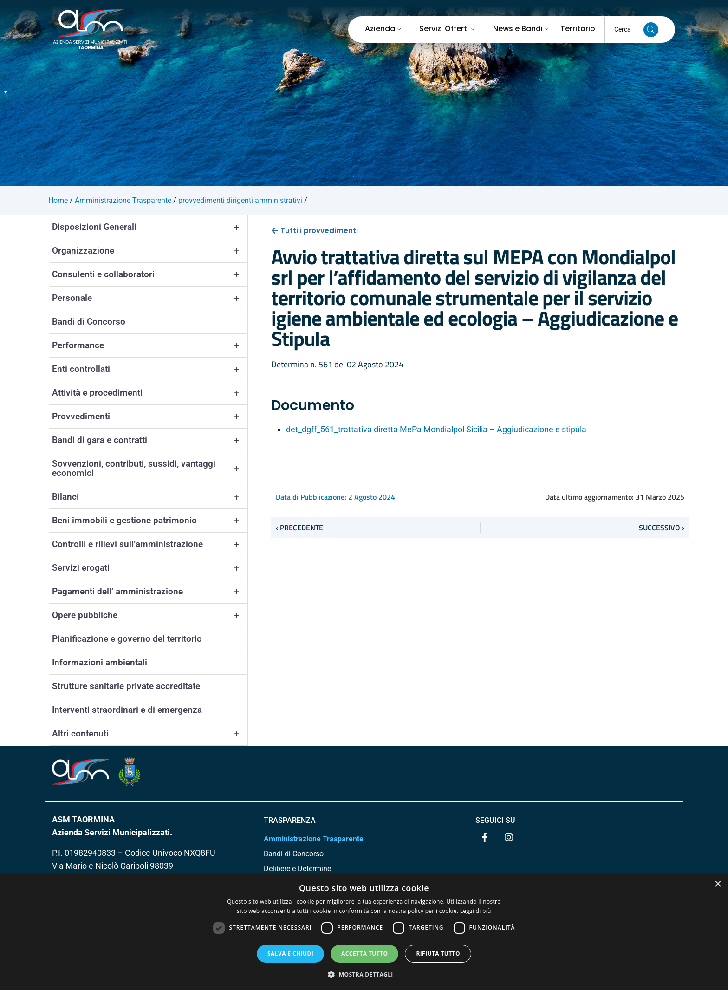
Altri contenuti (149, 733)
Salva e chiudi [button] (290, 953)
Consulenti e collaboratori (149, 274)
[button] (364, 974)
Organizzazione (149, 250)
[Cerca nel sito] (651, 30)
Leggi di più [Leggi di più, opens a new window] (475, 911)
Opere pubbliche (149, 615)
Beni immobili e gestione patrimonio (149, 520)
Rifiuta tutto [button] (438, 953)
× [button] (717, 884)
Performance (149, 345)
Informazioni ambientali (99, 662)
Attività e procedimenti (149, 392)
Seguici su (495, 820)
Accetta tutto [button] (364, 953)
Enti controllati (149, 369)
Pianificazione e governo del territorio (127, 638)
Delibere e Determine (297, 868)
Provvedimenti (149, 416)
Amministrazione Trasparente (314, 838)
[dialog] (364, 932)
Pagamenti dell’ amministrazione (149, 591)
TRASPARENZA (290, 820)
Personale (149, 298)
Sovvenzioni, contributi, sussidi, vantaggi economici (149, 468)
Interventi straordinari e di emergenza (127, 709)
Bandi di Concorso (88, 321)
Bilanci (149, 496)
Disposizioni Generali (149, 227)
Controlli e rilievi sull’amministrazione (149, 544)
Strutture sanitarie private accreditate (126, 686)
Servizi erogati (149, 568)
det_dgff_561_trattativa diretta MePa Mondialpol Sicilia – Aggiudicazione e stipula (436, 429)
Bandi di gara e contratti (149, 440)
